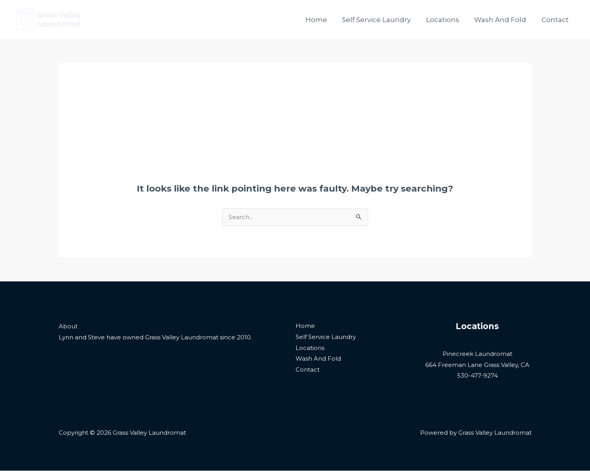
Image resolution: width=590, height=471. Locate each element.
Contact (556, 20)
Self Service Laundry (382, 20)
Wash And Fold (503, 20)
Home (324, 20)
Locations (446, 20)
